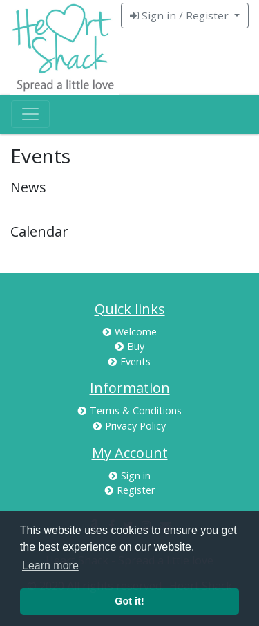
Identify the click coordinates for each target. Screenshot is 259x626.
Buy (129, 346)
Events (129, 361)
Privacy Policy (129, 425)
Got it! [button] (129, 601)
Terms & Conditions (130, 410)
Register (130, 490)
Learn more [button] (50, 565)
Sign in (130, 475)
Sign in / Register (180, 15)
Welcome (130, 331)
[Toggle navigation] (30, 114)
